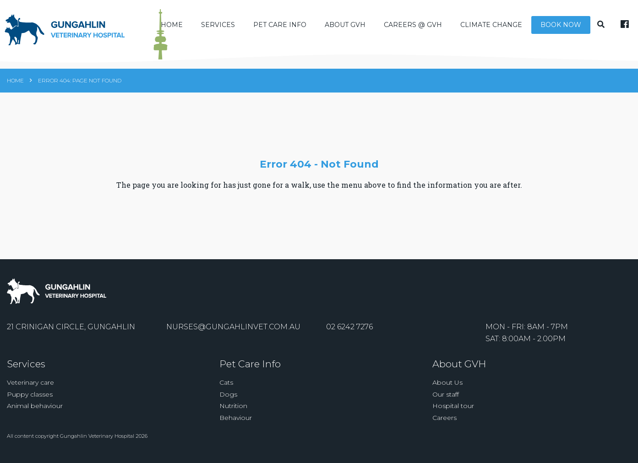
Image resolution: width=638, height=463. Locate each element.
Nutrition (233, 406)
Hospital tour (453, 406)
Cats (226, 382)
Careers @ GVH (413, 25)
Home (172, 25)
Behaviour (235, 418)
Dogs (228, 394)
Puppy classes (30, 394)
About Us (447, 382)
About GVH (345, 25)
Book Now (560, 25)
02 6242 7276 (349, 326)
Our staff (445, 394)
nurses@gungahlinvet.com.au (233, 326)
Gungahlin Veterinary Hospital (97, 436)
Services (218, 25)
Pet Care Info (279, 25)
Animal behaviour (35, 406)
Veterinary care (30, 382)
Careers (444, 418)
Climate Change (491, 25)
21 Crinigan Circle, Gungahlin (71, 326)
